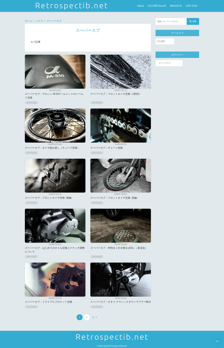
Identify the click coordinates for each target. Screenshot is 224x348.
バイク (39, 21)
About (140, 6)
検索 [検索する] (192, 21)
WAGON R (176, 6)
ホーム (28, 21)
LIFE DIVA (191, 6)
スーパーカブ (54, 21)
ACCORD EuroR (157, 6)
